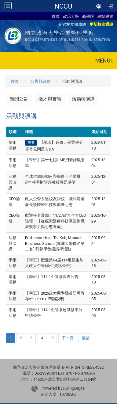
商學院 (88, 16)
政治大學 (71, 16)
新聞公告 (19, 99)
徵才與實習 (49, 99)
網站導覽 (105, 16)
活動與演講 (83, 99)
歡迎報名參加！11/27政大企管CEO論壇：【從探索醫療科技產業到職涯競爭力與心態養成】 (55, 221)
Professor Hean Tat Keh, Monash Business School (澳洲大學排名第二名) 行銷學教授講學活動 (55, 243)
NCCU (63, 6)
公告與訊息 (40, 81)
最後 (86, 338)
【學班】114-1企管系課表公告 (52, 276)
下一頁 (68, 338)
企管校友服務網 (72, 24)
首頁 (56, 16)
